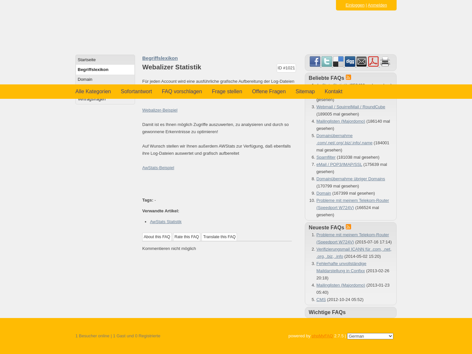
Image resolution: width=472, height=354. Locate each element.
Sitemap (305, 91)
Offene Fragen (269, 91)
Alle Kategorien (93, 91)
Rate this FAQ (186, 237)
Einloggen (354, 5)
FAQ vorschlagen (182, 91)
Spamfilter (326, 157)
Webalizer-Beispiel (159, 110)
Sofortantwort (136, 91)
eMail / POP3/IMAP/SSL (339, 164)
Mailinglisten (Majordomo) (340, 121)
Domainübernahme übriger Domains (350, 178)
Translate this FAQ (219, 237)
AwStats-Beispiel (158, 167)
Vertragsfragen (92, 99)
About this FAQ (157, 237)
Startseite (87, 59)
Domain (85, 79)
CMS (321, 299)
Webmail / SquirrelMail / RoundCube (350, 106)
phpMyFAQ (322, 335)
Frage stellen (227, 91)
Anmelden (377, 5)
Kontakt (334, 91)
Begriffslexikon (93, 69)
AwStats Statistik (166, 221)
